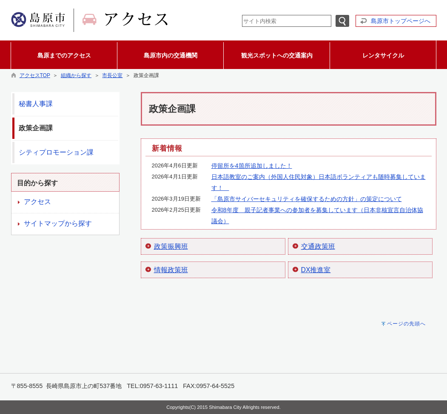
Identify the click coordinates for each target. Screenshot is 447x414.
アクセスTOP (35, 75)
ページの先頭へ (406, 323)
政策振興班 (171, 246)
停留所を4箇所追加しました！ (251, 165)
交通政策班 (318, 246)
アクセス (37, 201)
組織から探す (76, 75)
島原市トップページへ (400, 20)
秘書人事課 (36, 103)
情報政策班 (171, 269)
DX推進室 (316, 269)
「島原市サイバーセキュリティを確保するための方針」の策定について (306, 199)
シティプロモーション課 (56, 152)
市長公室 (112, 75)
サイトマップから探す (58, 223)
